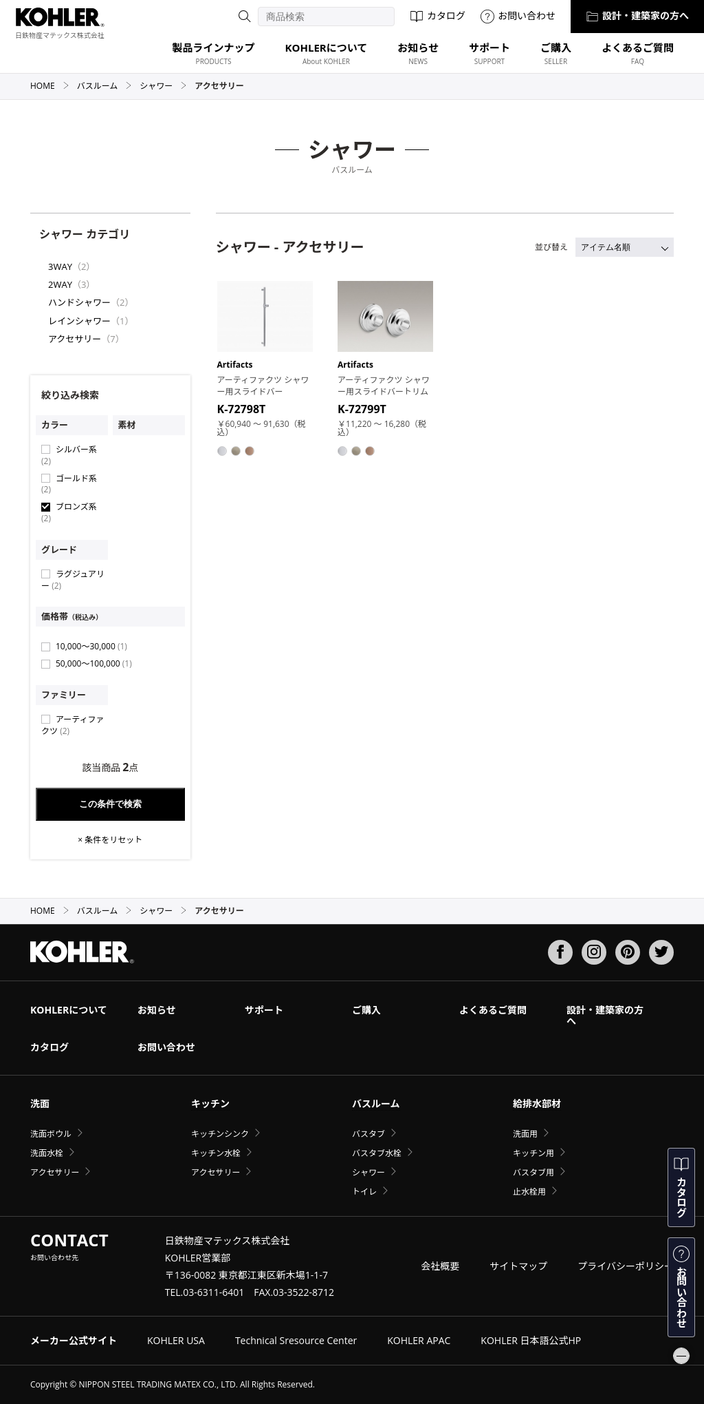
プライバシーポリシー (626, 1265)
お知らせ (157, 1009)
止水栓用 (529, 1191)
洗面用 (525, 1134)
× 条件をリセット (110, 840)
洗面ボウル (51, 1134)
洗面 (40, 1103)
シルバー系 (69, 455)
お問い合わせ (518, 15)
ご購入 (366, 1009)
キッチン (210, 1103)
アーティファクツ (72, 725)
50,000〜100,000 (94, 663)
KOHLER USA (176, 1340)
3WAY (60, 266)
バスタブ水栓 (377, 1153)
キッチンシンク (220, 1134)
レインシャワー (79, 321)
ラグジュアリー (72, 579)
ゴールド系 (69, 484)
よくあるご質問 (493, 1009)
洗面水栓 (46, 1153)
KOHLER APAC (418, 1340)
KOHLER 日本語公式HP (531, 1340)
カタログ (437, 15)
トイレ (364, 1191)
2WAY (60, 284)
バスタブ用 (533, 1172)
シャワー (163, 86)
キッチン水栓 (216, 1153)
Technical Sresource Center (296, 1340)
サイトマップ (518, 1265)
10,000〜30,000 (91, 646)
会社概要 (440, 1265)
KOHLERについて (68, 1009)
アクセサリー (74, 339)
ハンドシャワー (79, 302)
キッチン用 (533, 1153)
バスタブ (368, 1134)
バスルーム (105, 86)
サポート (264, 1009)
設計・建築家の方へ (637, 15)
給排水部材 (537, 1103)
